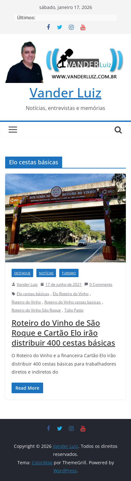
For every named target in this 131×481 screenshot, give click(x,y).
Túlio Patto (73, 310)
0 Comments (98, 284)
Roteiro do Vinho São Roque (36, 310)
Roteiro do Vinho (26, 302)
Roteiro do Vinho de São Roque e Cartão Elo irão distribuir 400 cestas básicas (63, 332)
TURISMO (69, 273)
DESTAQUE (22, 273)
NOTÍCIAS (46, 273)
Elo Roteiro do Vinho (71, 293)
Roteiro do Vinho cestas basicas (72, 302)
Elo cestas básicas (33, 293)
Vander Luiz (65, 92)
